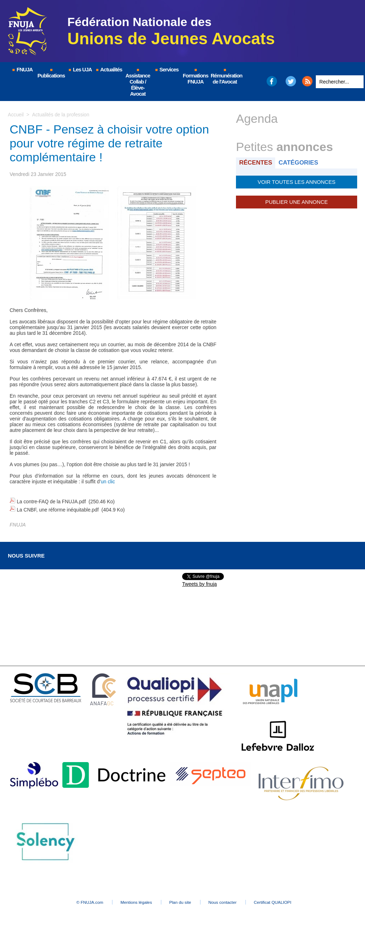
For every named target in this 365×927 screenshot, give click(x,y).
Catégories (299, 162)
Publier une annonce (296, 202)
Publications (51, 74)
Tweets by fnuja (199, 582)
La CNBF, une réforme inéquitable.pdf (58, 509)
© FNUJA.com (82, 900)
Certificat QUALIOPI (281, 900)
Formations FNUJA (196, 77)
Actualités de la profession (61, 114)
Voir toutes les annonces (296, 182)
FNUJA (22, 69)
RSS (307, 81)
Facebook (271, 81)
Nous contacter (226, 900)
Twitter (291, 81)
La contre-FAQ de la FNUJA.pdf (52, 501)
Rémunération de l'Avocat (225, 77)
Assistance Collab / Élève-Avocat (137, 83)
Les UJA (80, 69)
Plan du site (180, 900)
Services (167, 69)
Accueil (16, 114)
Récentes (256, 162)
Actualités (109, 69)
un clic (108, 481)
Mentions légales (133, 900)
